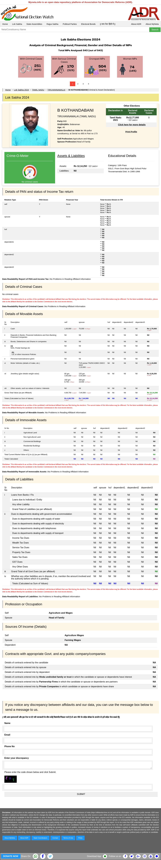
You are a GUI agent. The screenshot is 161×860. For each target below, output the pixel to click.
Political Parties (70, 24)
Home (5, 24)
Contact (55, 838)
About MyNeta (152, 24)
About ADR (136, 24)
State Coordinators (40, 838)
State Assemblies (34, 24)
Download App (94, 856)
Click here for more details (132, 125)
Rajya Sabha (52, 24)
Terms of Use (68, 838)
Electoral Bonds (88, 24)
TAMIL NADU (38, 90)
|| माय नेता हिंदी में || (107, 24)
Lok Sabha (17, 24)
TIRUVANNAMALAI (56, 90)
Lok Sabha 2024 (21, 90)
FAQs (80, 838)
